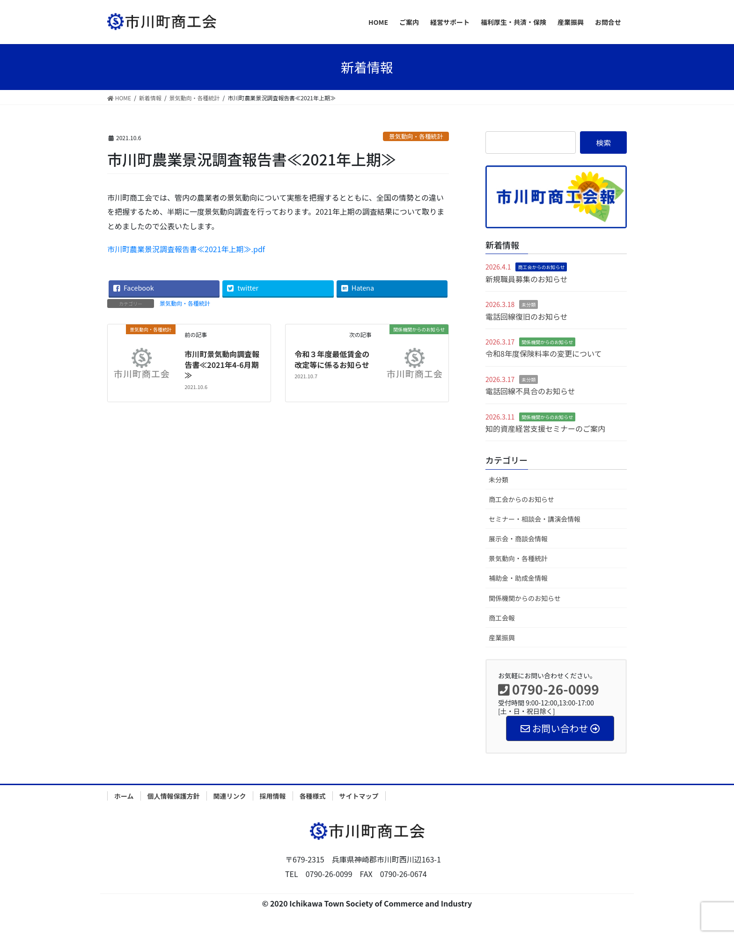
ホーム (124, 796)
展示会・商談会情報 (518, 538)
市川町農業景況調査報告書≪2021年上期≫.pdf (186, 249)
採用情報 (273, 796)
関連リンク (229, 796)
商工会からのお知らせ (541, 266)
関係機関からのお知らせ (547, 341)
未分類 (528, 304)
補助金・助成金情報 (518, 578)
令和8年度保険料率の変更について (543, 353)
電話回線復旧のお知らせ (526, 316)
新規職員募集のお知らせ (526, 279)
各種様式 (313, 796)
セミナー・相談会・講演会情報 (534, 519)
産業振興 (502, 637)
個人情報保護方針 (173, 796)
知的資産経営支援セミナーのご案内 (545, 428)
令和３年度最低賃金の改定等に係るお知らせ (331, 359)
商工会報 (502, 617)
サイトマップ (359, 796)
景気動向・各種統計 (416, 136)
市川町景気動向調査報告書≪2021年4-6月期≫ (221, 364)
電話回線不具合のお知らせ (530, 391)
